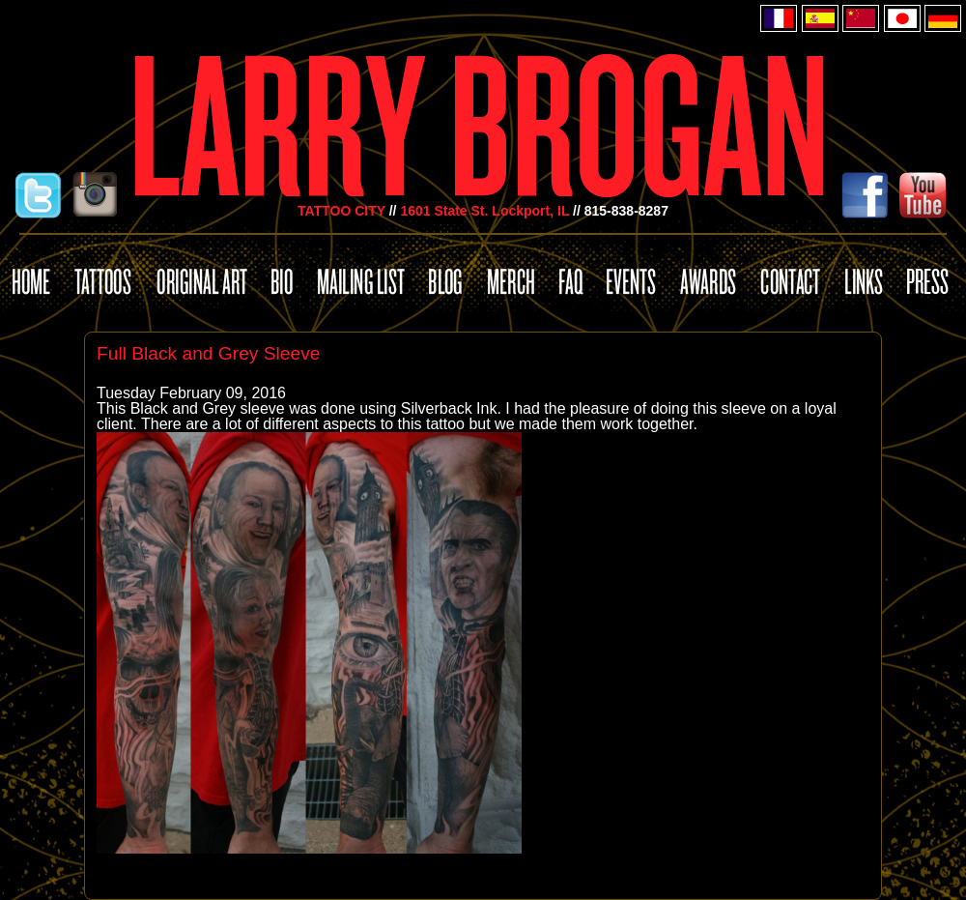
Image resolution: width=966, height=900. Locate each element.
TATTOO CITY (341, 210)
